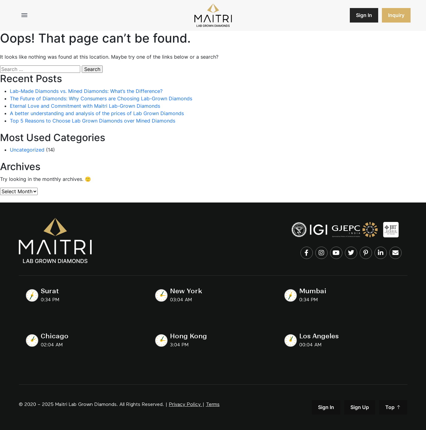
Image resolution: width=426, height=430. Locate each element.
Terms (213, 404)
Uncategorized (27, 150)
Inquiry (396, 15)
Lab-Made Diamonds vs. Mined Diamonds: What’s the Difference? (86, 91)
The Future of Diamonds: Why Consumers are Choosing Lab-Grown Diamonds (101, 98)
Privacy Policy (185, 404)
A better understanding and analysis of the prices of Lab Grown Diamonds (97, 113)
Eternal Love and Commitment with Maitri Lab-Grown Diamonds (85, 106)
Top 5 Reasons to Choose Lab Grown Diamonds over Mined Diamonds (92, 121)
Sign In (364, 15)
